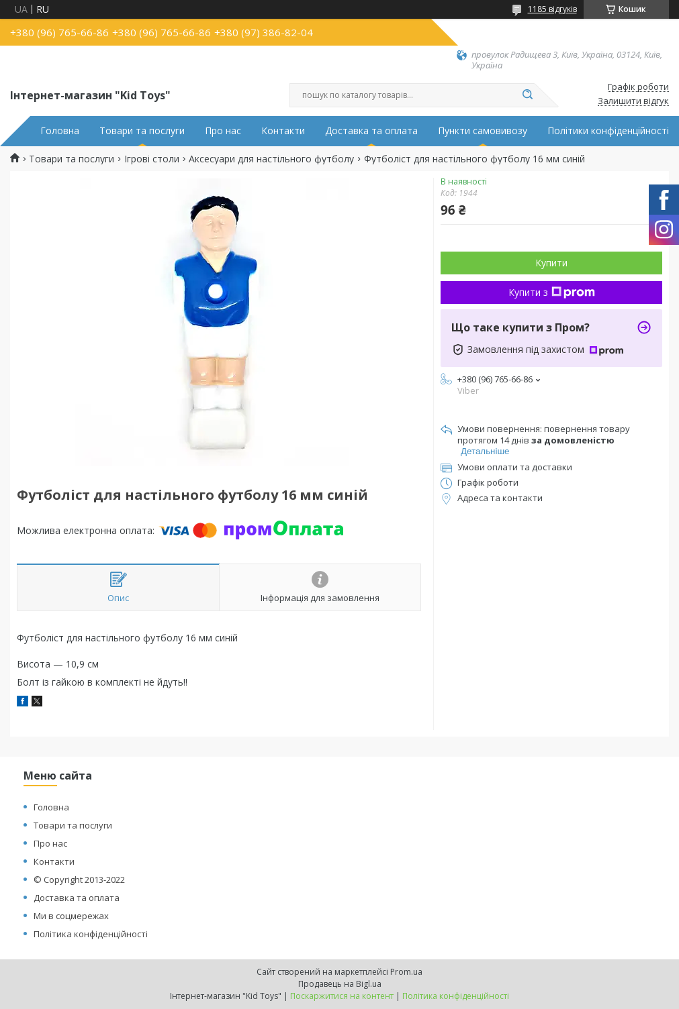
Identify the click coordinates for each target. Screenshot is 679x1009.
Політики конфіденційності (608, 131)
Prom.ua (406, 971)
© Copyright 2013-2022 (79, 879)
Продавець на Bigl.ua (339, 984)
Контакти (283, 131)
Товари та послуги (142, 131)
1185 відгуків (552, 9)
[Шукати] (527, 95)
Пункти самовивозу (482, 131)
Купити (551, 262)
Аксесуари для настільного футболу (271, 159)
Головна (59, 131)
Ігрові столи (151, 159)
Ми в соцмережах (71, 916)
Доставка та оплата (371, 131)
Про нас (223, 131)
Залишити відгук (633, 101)
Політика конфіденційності (91, 934)
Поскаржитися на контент (342, 996)
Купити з (551, 292)
